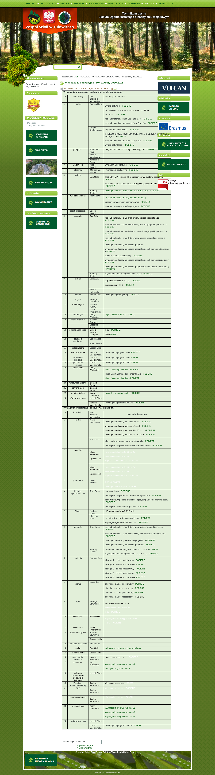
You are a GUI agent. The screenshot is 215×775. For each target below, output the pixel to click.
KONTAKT (31, 3)
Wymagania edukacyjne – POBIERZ (121, 618)
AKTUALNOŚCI (48, 3)
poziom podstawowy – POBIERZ (117, 608)
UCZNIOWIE (134, 3)
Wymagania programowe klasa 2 (120, 664)
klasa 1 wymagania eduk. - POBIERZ (122, 369)
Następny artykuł (84, 748)
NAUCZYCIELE (115, 3)
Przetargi (31, 123)
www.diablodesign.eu (112, 772)
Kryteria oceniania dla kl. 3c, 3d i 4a (121, 460)
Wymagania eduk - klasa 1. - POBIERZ (121, 315)
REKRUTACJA (166, 3)
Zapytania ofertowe (36, 125)
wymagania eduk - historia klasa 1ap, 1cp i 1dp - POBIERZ (132, 190)
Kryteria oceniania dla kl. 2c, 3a (117, 456)
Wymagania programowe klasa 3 (120, 712)
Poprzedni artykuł (85, 745)
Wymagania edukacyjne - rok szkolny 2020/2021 (94, 82)
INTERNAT (79, 3)
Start (75, 77)
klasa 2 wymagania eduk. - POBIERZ (122, 378)
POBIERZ (126, 106)
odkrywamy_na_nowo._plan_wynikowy (123, 648)
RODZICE (149, 3)
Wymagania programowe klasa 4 (120, 716)
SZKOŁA (64, 3)
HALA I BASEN (96, 3)
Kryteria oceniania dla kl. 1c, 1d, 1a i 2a (120, 452)
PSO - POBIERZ (112, 482)
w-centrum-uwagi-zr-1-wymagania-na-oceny (126, 197)
